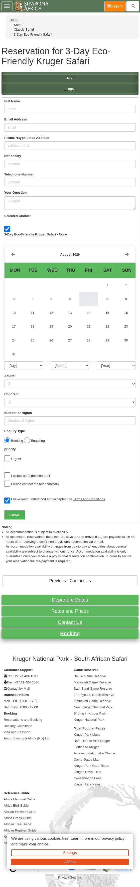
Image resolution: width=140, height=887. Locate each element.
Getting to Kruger (86, 747)
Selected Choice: (17, 216)
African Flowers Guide (20, 812)
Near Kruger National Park (93, 707)
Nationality (12, 156)
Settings (70, 852)
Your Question (15, 192)
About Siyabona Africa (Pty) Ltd (27, 738)
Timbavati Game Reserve (92, 701)
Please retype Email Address (26, 138)
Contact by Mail (18, 688)
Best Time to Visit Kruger (92, 741)
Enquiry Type (14, 431)
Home (13, 20)
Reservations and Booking (23, 719)
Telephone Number (19, 174)
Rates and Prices (70, 611)
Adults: (9, 376)
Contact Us (70, 622)
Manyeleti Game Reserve (92, 682)
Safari (18, 25)
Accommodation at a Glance (94, 753)
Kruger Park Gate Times (91, 766)
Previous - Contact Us (70, 580)
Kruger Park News (87, 784)
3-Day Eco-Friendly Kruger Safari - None (35, 234)
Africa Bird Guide (16, 805)
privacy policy (113, 838)
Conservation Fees (88, 778)
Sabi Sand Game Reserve (93, 688)
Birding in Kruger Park (90, 713)
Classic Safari (24, 29)
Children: (11, 394)
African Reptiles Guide (20, 830)
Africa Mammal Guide (19, 799)
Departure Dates (70, 600)
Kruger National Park (89, 719)
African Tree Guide (17, 824)
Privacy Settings (70, 877)
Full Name (12, 101)
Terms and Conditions (89, 499)
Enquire (116, 5)
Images (70, 89)
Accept (70, 862)
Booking (70, 633)
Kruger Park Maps (87, 734)
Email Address (15, 119)
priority (10, 449)
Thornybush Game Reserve (94, 695)
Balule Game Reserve (90, 676)
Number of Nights (18, 413)
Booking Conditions (18, 726)
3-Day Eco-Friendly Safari (32, 34)
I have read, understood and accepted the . (55, 499)
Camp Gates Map (87, 759)
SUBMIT (14, 515)
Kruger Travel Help (87, 772)
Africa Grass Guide (18, 818)
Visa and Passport (17, 732)
